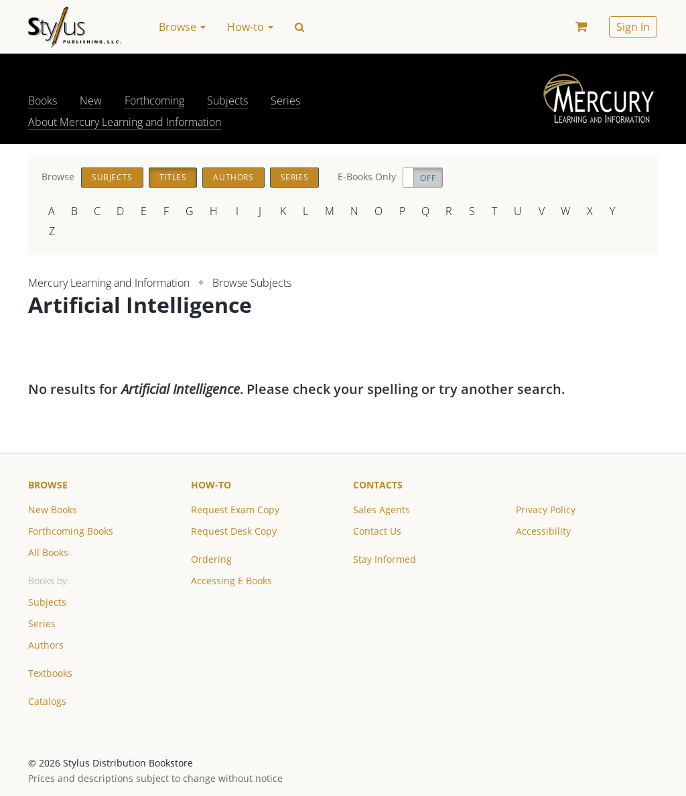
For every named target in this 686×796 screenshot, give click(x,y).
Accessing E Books (231, 580)
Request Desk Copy (234, 531)
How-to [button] (250, 26)
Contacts (378, 484)
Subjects (227, 100)
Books (42, 100)
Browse (48, 484)
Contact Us (377, 531)
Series (285, 100)
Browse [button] (182, 26)
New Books (52, 509)
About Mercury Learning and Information (124, 122)
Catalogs (47, 701)
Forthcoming (154, 100)
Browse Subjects (251, 282)
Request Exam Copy (235, 509)
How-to (211, 484)
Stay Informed (384, 559)
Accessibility (543, 531)
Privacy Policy (545, 509)
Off (427, 178)
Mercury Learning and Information (109, 282)
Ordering (211, 559)
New (91, 100)
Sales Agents (381, 509)
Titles (173, 177)
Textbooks (50, 673)
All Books (48, 552)
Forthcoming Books (70, 531)
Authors (233, 177)
